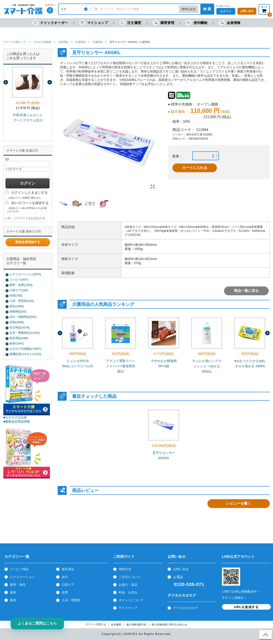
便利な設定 (189, 9)
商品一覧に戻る (246, 291)
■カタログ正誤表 (15, 417)
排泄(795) (16, 295)
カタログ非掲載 (42, 42)
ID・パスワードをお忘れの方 (26, 218)
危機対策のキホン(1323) (25, 354)
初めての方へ (225, 6)
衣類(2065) (17, 322)
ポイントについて (131, 600)
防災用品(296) (19, 338)
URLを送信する (246, 607)
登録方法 (125, 569)
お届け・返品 (128, 584)
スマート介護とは (96, 624)
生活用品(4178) (20, 327)
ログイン (225, 11)
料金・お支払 (128, 592)
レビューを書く (238, 503)
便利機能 (196, 22)
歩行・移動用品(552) (23, 316)
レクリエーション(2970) (25, 274)
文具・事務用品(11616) (25, 332)
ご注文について (129, 576)
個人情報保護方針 (136, 624)
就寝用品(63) (18, 311)
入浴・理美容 (71, 600)
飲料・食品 (18, 584)
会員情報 (230, 22)
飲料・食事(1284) (21, 285)
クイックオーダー (50, 22)
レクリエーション (22, 576)
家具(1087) (17, 343)
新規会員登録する (27, 242)
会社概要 (116, 624)
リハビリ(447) (19, 279)
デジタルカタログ (185, 607)
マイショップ (93, 22)
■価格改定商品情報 (16, 421)
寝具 (13, 592)
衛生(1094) (17, 306)
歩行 (65, 576)
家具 (13, 600)
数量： (177, 156)
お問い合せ (181, 569)
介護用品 (63, 42)
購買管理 (163, 22)
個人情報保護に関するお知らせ (169, 624)
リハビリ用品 (19, 569)
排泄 (65, 592)
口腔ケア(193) (19, 290)
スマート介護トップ (14, 42)
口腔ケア (68, 584)
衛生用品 (68, 569)
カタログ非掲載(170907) (26, 348)
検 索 (207, 9)
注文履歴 (130, 22)
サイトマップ (128, 607)
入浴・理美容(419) (22, 300)
